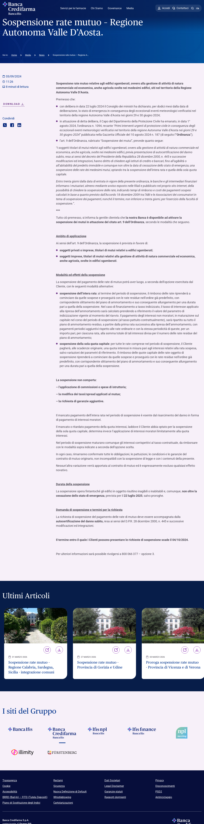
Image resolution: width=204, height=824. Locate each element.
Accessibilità (9, 791)
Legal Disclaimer (114, 786)
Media (130, 8)
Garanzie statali (113, 791)
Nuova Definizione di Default (70, 791)
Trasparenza (9, 780)
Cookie (6, 786)
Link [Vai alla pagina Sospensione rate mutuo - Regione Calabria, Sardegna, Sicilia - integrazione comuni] (47, 650)
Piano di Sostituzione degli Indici (21, 802)
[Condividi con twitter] (4, 124)
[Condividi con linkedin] (19, 124)
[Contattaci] (180, 8)
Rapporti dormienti (115, 797)
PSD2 (158, 791)
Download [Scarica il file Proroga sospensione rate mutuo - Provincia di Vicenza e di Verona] (197, 650)
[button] (192, 8)
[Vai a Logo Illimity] (22, 755)
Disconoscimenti (165, 786)
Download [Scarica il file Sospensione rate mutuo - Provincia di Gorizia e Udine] (128, 650)
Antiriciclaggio (163, 797)
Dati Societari (112, 780)
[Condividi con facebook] (12, 124)
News (42, 55)
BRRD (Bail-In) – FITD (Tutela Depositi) (24, 797)
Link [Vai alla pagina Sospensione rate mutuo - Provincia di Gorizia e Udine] (116, 650)
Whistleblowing (62, 797)
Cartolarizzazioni (63, 802)
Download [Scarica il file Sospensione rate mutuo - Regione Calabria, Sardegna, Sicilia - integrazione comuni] (59, 650)
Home (14, 55)
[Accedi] (164, 8)
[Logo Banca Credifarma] (20, 8)
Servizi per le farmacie (73, 8)
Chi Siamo (97, 8)
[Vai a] (102, 733)
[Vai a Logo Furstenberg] (62, 755)
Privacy (159, 780)
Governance (115, 8)
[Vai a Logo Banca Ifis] (22, 733)
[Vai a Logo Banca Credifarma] (62, 733)
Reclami (58, 780)
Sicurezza (59, 786)
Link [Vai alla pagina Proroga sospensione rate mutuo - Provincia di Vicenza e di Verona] (184, 650)
